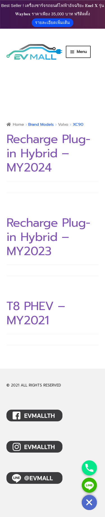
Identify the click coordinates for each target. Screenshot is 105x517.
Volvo (63, 124)
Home (18, 124)
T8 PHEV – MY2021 (35, 313)
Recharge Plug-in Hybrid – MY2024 (48, 153)
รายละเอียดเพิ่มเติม (52, 22)
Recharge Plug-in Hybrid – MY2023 (48, 237)
